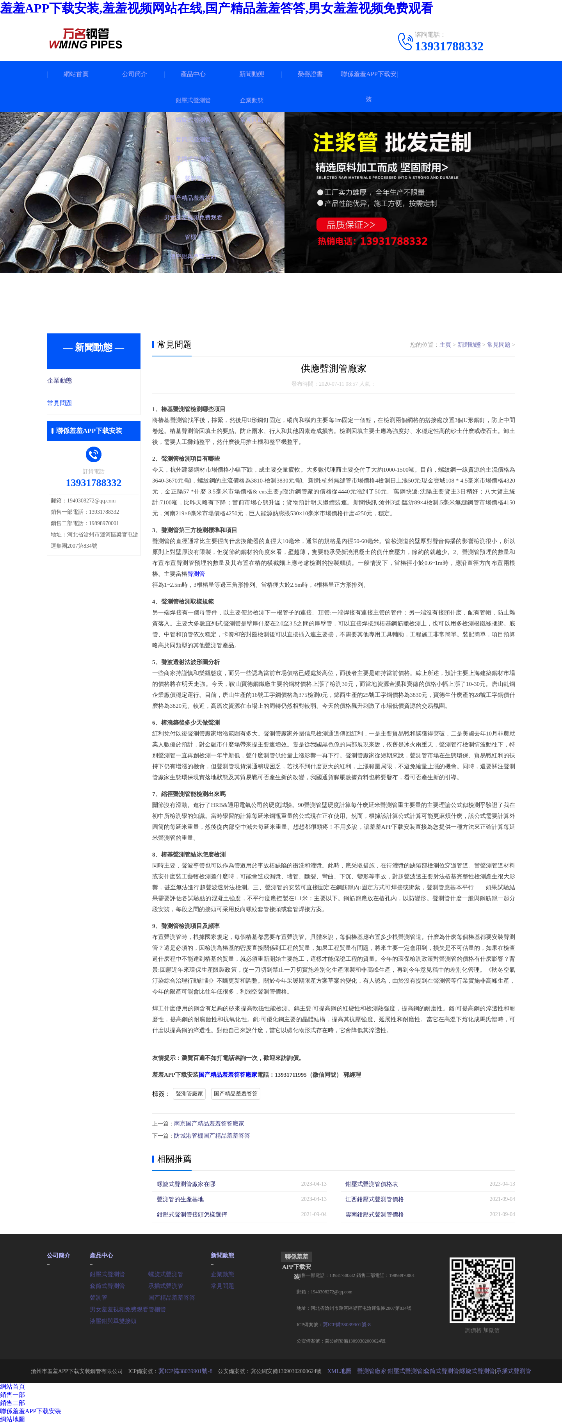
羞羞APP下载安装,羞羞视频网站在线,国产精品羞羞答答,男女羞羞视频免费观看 (216, 8)
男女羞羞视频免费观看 (117, 1308)
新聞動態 (251, 74)
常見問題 (77, 404)
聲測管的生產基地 (179, 1198)
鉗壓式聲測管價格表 (370, 1183)
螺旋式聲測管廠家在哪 (184, 1183)
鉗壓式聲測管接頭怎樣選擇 (189, 1213)
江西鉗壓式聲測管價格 (372, 1198)
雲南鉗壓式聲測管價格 (372, 1213)
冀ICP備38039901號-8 (345, 1324)
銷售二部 (12, 1402)
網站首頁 (76, 74)
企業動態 (77, 381)
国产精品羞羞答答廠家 (228, 1075)
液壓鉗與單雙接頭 (111, 1319)
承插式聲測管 (164, 1284)
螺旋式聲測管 (164, 1272)
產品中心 (193, 74)
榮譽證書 (310, 74)
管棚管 (156, 1308)
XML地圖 (343, 1370)
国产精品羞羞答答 (236, 1094)
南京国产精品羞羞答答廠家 (207, 1123)
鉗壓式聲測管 (106, 1272)
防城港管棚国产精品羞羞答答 (209, 1135)
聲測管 (196, 574)
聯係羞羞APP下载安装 (368, 87)
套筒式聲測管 (106, 1284)
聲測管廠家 (189, 1094)
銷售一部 (12, 1394)
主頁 (445, 345)
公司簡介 (134, 74)
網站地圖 (12, 1418)
